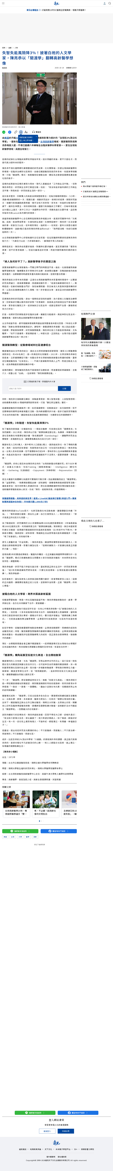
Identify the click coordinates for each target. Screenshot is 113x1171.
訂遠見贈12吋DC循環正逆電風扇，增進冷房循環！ (64, 9)
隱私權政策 (62, 1157)
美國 (6, 137)
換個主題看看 (96, 378)
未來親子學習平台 (63, 1149)
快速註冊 (66, 1131)
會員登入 (47, 1131)
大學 (20, 837)
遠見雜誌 (22, 1149)
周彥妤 (4, 68)
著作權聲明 (50, 1157)
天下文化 (48, 1149)
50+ (75, 1149)
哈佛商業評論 (35, 1149)
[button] (74, 800)
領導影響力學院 (87, 1149)
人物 (16, 48)
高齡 (47, 141)
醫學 (51, 141)
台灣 (42, 141)
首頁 (5, 48)
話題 (11, 48)
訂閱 (64, 388)
